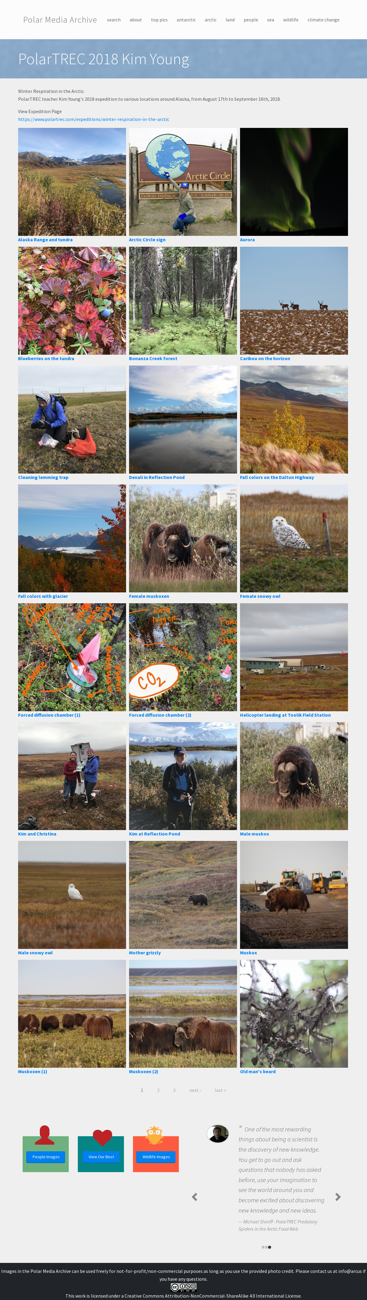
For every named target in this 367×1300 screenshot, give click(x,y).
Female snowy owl (260, 596)
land (230, 20)
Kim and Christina (37, 834)
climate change (324, 20)
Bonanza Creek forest (153, 358)
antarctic (186, 20)
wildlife (291, 20)
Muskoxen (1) (32, 1071)
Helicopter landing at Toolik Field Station (285, 715)
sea (270, 20)
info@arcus (350, 1271)
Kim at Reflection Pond (154, 834)
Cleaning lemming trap (43, 477)
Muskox (248, 953)
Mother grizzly (145, 953)
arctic (211, 20)
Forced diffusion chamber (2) (160, 715)
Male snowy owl (35, 953)
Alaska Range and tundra (45, 239)
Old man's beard (258, 1071)
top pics (159, 20)
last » (220, 1090)
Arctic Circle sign (147, 239)
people (251, 20)
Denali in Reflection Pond (157, 477)
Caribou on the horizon (265, 358)
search (114, 20)
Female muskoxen (149, 596)
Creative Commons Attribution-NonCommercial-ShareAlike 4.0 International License (213, 1296)
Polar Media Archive (60, 19)
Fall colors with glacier (43, 596)
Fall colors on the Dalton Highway (277, 477)
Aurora (247, 239)
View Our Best (101, 1156)
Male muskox (254, 834)
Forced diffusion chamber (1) (49, 715)
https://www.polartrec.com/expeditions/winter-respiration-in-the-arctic (93, 119)
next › (195, 1090)
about (136, 20)
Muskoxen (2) (143, 1071)
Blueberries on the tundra (46, 358)
